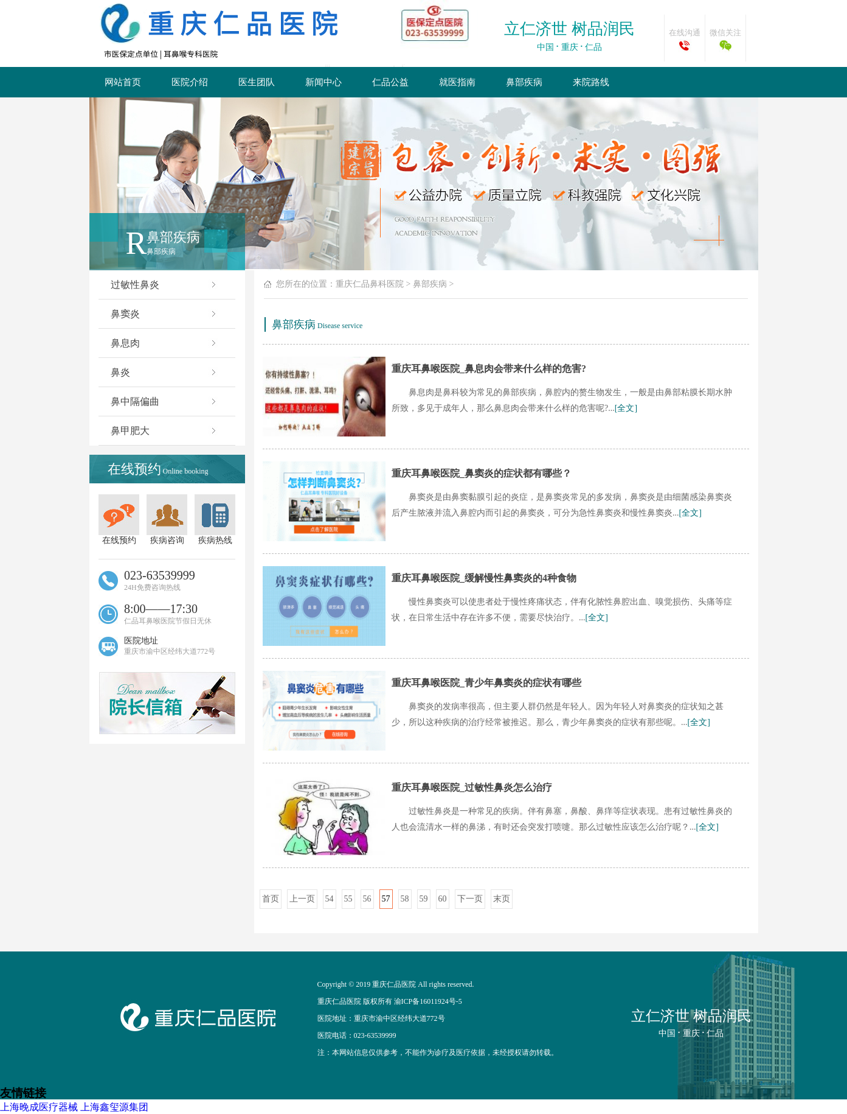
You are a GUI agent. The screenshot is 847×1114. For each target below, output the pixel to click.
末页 (501, 898)
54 (329, 898)
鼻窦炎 (164, 314)
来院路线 (591, 82)
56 (367, 898)
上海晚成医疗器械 (39, 1107)
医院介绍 (189, 82)
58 (405, 898)
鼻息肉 (164, 343)
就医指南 (457, 82)
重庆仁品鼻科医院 (370, 284)
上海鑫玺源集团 (114, 1107)
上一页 (302, 898)
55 (348, 898)
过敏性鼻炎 (164, 284)
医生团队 (256, 82)
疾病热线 (215, 519)
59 (424, 898)
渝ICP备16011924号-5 (428, 1001)
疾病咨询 (167, 519)
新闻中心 (323, 82)
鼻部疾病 (524, 82)
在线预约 (119, 519)
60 (442, 898)
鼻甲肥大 (164, 431)
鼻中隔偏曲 (164, 401)
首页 (270, 898)
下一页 (470, 898)
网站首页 (123, 82)
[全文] (626, 408)
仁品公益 (390, 82)
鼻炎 (164, 372)
